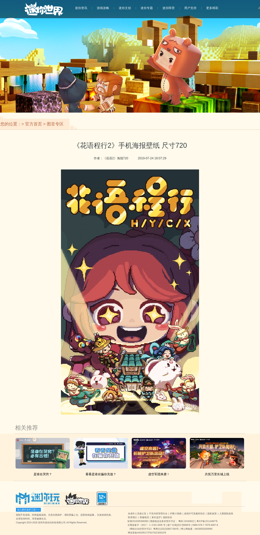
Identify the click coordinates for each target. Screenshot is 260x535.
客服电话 (144, 517)
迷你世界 (44, 11)
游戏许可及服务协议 (194, 513)
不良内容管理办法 (158, 513)
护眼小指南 (176, 513)
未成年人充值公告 (137, 513)
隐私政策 (212, 513)
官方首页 (33, 124)
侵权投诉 (167, 517)
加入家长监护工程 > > (28, 509)
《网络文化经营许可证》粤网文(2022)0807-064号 (153, 529)
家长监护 (156, 517)
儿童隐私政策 (226, 513)
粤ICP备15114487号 (207, 521)
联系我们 (132, 517)
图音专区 (55, 124)
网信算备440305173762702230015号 (147, 532)
